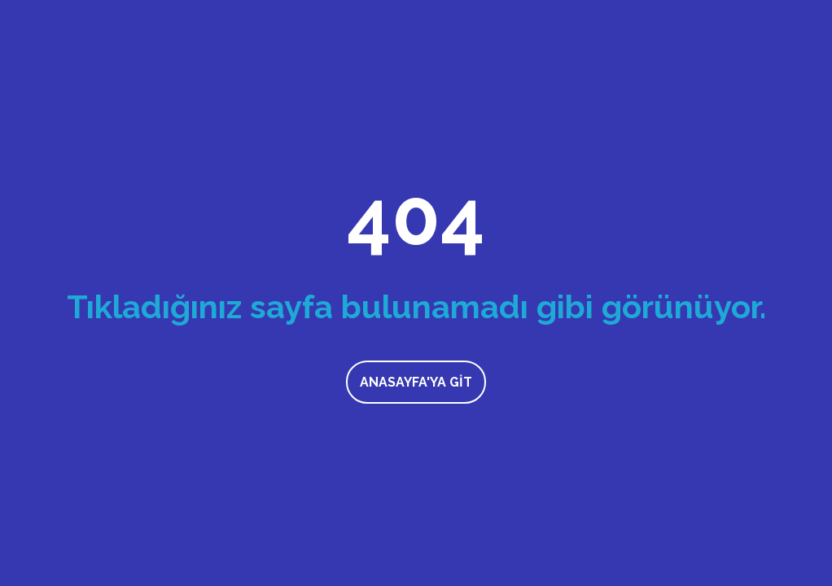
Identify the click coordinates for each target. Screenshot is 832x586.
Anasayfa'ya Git (416, 382)
